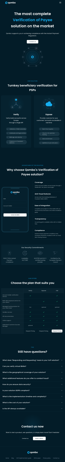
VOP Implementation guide (23, 458)
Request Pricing (30, 331)
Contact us (32, 41)
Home (7, 458)
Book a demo (39, 438)
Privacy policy (47, 458)
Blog (13, 458)
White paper (37, 458)
